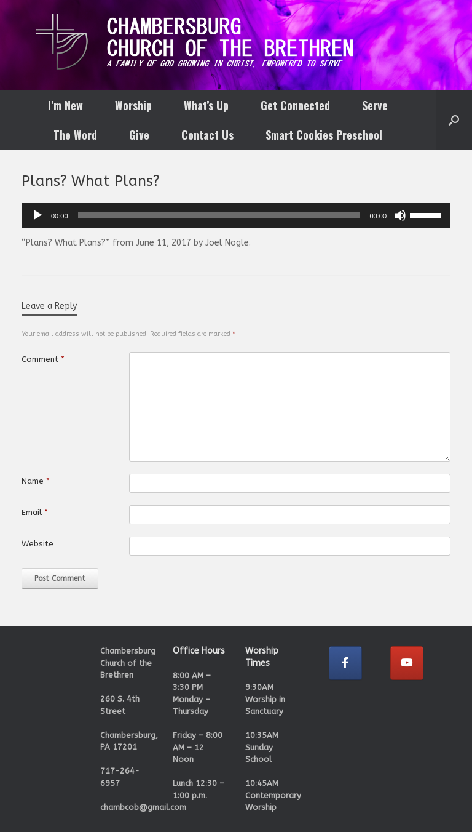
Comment (43, 359)
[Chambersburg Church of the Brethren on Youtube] (406, 663)
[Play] (37, 215)
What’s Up (206, 105)
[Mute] (400, 215)
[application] (236, 215)
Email (35, 512)
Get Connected (295, 105)
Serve (375, 105)
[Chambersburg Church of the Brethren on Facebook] (345, 663)
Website (37, 543)
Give (139, 135)
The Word (75, 135)
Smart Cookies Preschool (324, 135)
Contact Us (207, 135)
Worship (133, 105)
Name (36, 481)
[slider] (219, 215)
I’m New (65, 105)
